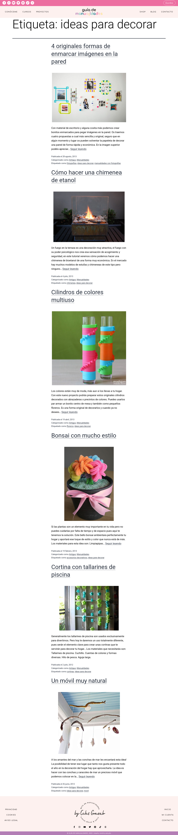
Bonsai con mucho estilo (83, 435)
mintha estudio (105, 833)
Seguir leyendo (78, 149)
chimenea (71, 283)
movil (86, 790)
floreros (70, 426)
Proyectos (42, 12)
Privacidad (12, 809)
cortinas (70, 671)
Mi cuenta (166, 815)
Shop (143, 12)
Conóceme (11, 12)
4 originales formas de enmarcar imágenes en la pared (84, 54)
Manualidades (83, 160)
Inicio (166, 809)
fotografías (71, 163)
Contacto (167, 12)
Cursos (26, 12)
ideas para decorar (85, 163)
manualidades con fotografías (107, 163)
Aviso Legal (12, 821)
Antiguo (72, 160)
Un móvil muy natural (79, 680)
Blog (153, 12)
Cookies (12, 815)
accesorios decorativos (77, 558)
